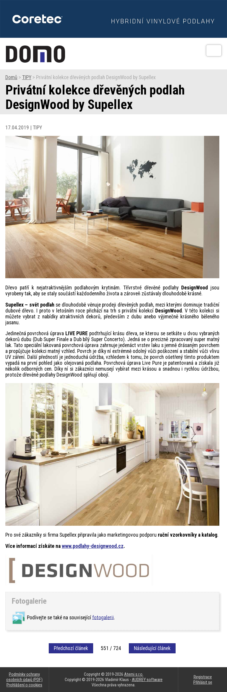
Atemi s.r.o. (133, 674)
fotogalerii (103, 617)
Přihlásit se (202, 682)
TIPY (26, 77)
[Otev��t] (214, 50)
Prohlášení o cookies (24, 685)
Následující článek (152, 648)
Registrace (203, 677)
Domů (11, 77)
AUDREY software (147, 679)
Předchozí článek (71, 648)
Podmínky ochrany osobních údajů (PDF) (24, 677)
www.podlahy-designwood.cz (93, 546)
